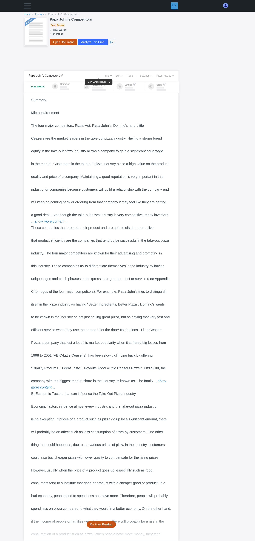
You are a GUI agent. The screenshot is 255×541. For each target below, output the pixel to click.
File (108, 75)
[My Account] (227, 5)
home (27, 14)
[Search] (174, 5)
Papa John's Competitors (63, 14)
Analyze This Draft (92, 42)
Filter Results (165, 75)
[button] (27, 6)
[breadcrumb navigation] (127, 14)
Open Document (63, 42)
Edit (119, 75)
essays (39, 14)
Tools (131, 75)
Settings (146, 75)
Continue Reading (101, 524)
